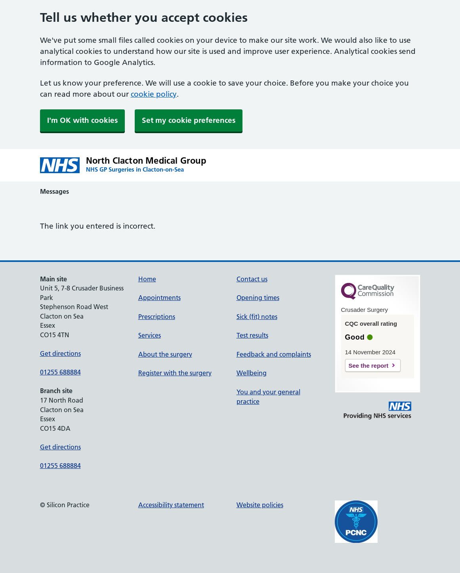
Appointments (159, 298)
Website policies (260, 505)
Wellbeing (252, 373)
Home (147, 279)
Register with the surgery (175, 373)
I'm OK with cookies (82, 120)
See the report (369, 365)
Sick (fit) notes (257, 317)
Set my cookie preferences (188, 120)
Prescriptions (156, 317)
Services (149, 335)
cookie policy (154, 94)
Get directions (60, 353)
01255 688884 (60, 372)
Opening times (258, 298)
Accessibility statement (171, 505)
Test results (252, 335)
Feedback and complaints (274, 354)
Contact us (252, 279)
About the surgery (165, 354)
